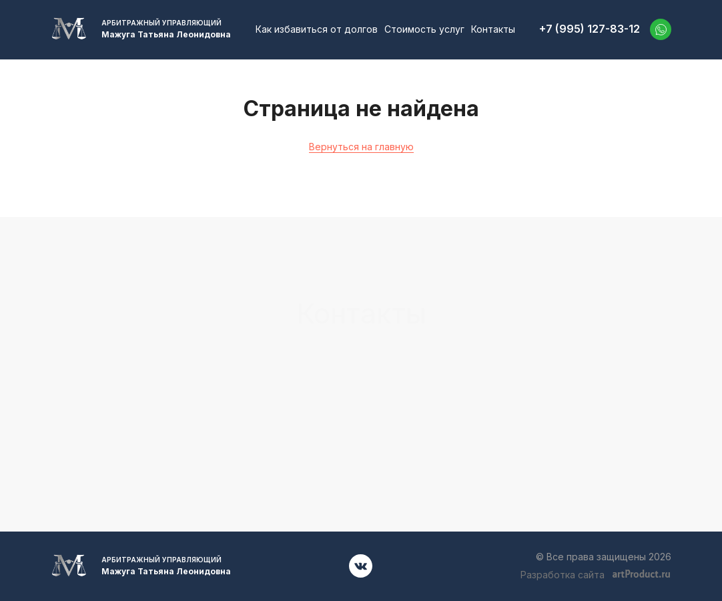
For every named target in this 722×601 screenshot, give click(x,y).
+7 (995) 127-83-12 (589, 29)
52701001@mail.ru (574, 374)
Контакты (493, 29)
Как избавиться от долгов (317, 29)
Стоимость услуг (424, 29)
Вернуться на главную (361, 146)
